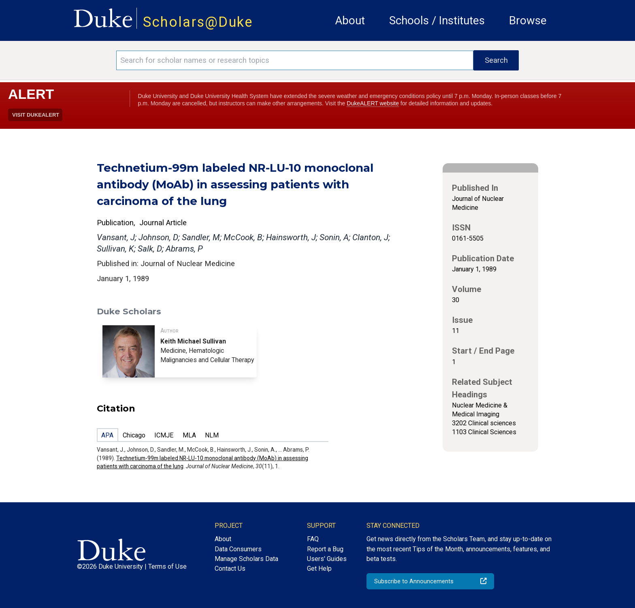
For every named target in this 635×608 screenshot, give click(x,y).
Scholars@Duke (198, 22)
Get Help (319, 568)
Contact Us (230, 568)
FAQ (313, 539)
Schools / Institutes (437, 20)
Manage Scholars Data (246, 559)
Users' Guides (327, 559)
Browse (528, 20)
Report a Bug (325, 549)
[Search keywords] (294, 60)
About (350, 20)
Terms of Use (167, 566)
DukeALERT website (373, 103)
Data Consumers (238, 549)
